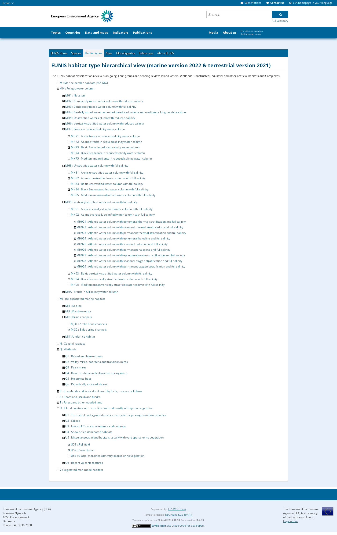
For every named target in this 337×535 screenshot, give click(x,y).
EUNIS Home (59, 53)
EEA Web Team (177, 509)
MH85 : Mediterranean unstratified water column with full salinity (113, 195)
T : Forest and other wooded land (81, 402)
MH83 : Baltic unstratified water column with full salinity (107, 184)
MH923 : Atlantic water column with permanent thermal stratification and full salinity (131, 233)
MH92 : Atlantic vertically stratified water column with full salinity (113, 215)
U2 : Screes (72, 421)
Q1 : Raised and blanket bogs (84, 356)
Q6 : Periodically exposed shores (86, 384)
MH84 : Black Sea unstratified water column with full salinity (109, 189)
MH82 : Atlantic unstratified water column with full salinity (108, 178)
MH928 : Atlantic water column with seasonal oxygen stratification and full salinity (129, 261)
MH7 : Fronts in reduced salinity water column (95, 129)
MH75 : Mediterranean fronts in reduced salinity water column (111, 158)
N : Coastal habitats (72, 344)
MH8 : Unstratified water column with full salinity (96, 166)
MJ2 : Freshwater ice (78, 311)
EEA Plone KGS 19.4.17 (178, 514)
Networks (8, 3)
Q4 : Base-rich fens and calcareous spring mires (96, 373)
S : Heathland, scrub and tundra (80, 397)
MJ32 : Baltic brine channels (89, 330)
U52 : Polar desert (82, 450)
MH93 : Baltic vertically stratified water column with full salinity (111, 273)
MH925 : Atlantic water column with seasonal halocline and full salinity (122, 244)
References (146, 53)
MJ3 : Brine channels (78, 317)
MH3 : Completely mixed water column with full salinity (100, 107)
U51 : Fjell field (80, 444)
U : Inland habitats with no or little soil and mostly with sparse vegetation (106, 408)
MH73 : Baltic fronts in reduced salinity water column (105, 147)
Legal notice (290, 521)
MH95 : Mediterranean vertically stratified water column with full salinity (118, 285)
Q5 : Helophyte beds (78, 379)
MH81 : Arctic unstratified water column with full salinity (107, 173)
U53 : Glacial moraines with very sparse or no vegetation (107, 456)
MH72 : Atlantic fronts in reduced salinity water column (106, 142)
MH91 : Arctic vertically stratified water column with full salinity (111, 209)
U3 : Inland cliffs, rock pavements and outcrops (95, 426)
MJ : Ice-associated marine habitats (82, 299)
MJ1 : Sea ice (73, 306)
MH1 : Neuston (75, 95)
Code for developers (192, 525)
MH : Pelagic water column (77, 88)
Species (76, 53)
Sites (109, 53)
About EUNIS (165, 53)
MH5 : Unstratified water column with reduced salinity (100, 118)
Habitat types (93, 53)
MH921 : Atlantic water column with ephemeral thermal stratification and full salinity (131, 222)
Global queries (125, 53)
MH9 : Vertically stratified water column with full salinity (101, 202)
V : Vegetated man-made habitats (81, 470)
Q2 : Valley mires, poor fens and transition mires (96, 362)
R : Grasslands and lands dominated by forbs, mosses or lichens (101, 391)
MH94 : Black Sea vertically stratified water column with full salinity (114, 279)
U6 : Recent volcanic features (84, 463)
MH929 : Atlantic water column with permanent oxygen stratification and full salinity (131, 266)
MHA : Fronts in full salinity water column (91, 292)
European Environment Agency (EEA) (27, 509)
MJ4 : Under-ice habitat (80, 337)
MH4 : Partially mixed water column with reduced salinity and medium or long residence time (125, 112)
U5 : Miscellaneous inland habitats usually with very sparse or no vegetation (114, 437)
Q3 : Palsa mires (75, 367)
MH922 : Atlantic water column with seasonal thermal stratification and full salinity (130, 227)
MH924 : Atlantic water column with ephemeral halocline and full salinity (123, 238)
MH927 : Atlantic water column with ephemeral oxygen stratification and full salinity (131, 255)
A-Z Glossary (280, 21)
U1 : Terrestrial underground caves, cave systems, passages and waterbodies (115, 415)
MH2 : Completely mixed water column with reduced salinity (104, 101)
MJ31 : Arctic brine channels (89, 324)
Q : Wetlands (68, 349)
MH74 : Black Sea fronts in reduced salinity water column (108, 153)
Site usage (173, 525)
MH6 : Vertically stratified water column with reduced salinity (104, 123)
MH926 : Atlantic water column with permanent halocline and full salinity (123, 250)
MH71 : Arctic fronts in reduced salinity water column (105, 136)
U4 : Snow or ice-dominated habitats (88, 432)
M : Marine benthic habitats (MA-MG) (84, 83)
